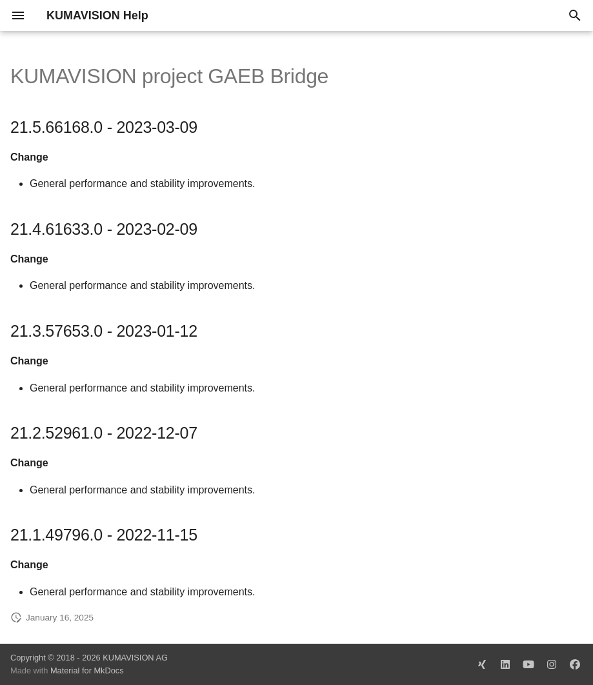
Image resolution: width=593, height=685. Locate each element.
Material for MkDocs (87, 670)
